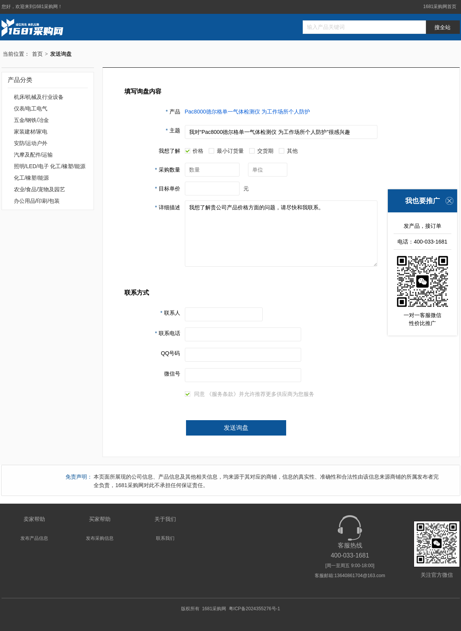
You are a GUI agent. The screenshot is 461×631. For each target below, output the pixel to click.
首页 (37, 54)
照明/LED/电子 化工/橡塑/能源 (50, 166)
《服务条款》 (222, 394)
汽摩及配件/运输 (33, 155)
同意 (195, 394)
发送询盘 (236, 427)
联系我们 (165, 538)
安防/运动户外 (31, 143)
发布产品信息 (34, 538)
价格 (194, 151)
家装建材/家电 (31, 132)
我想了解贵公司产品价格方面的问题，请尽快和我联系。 (281, 233)
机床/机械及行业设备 (39, 97)
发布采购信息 (100, 538)
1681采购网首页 (440, 6)
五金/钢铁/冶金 (31, 120)
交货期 (261, 151)
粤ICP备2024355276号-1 (254, 608)
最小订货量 (226, 151)
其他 (288, 151)
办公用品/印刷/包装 (37, 201)
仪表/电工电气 (31, 108)
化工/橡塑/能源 (31, 178)
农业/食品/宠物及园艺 (39, 189)
